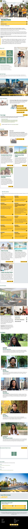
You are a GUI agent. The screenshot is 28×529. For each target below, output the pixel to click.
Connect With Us (9, 165)
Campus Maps (3, 522)
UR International (7, 25)
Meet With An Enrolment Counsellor (21, 110)
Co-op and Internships (8, 261)
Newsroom (3, 519)
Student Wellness (23, 261)
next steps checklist (15, 124)
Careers (2, 520)
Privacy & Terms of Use (16, 520)
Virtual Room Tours (18, 321)
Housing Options (17, 317)
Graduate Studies (9, 281)
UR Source (15, 522)
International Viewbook (20, 112)
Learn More (23, 165)
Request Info (4, 508)
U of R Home (2, 25)
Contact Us (2, 21)
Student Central (15, 521)
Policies (15, 519)
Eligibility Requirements (19, 139)
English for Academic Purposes (21, 108)
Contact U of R (3, 521)
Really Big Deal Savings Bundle (19, 319)
